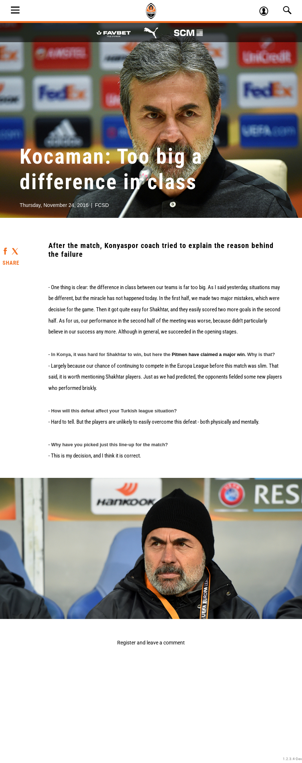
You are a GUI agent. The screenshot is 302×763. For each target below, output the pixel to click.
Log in (267, 12)
